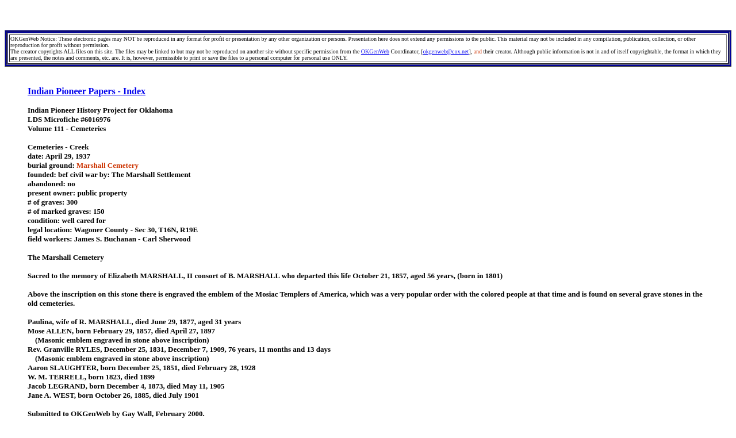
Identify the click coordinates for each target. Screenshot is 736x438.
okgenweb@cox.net (446, 51)
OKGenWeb (375, 51)
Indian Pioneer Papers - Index (86, 91)
